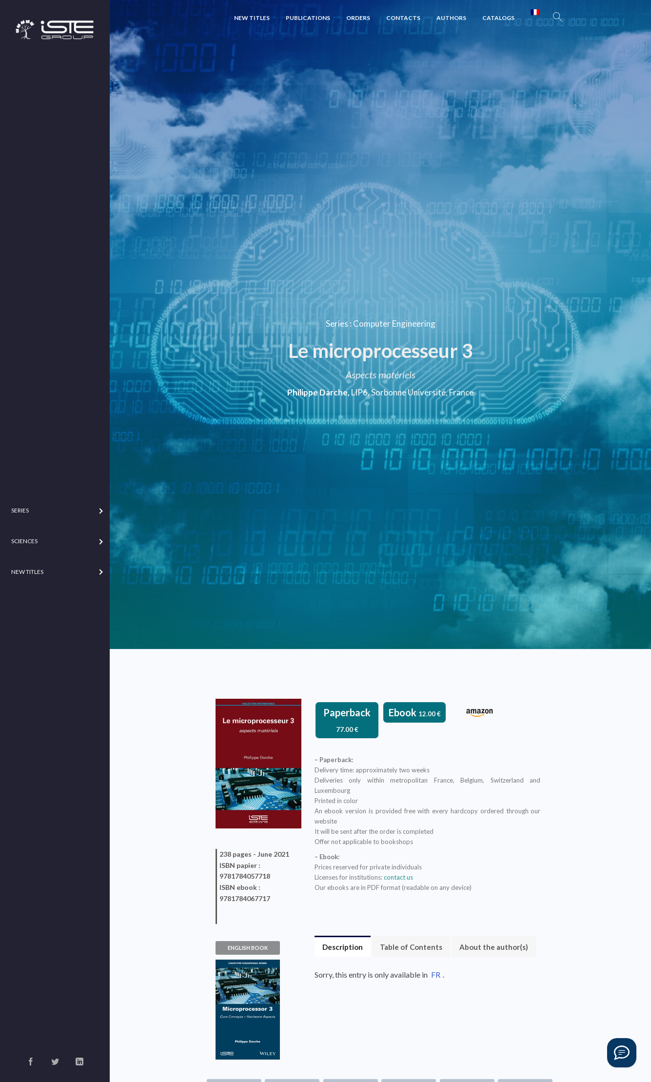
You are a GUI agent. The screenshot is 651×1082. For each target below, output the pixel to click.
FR (435, 974)
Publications (308, 17)
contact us (398, 877)
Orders (358, 17)
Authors (451, 17)
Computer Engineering (394, 323)
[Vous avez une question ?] (621, 1052)
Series (337, 323)
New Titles (252, 17)
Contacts (403, 17)
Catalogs (498, 17)
